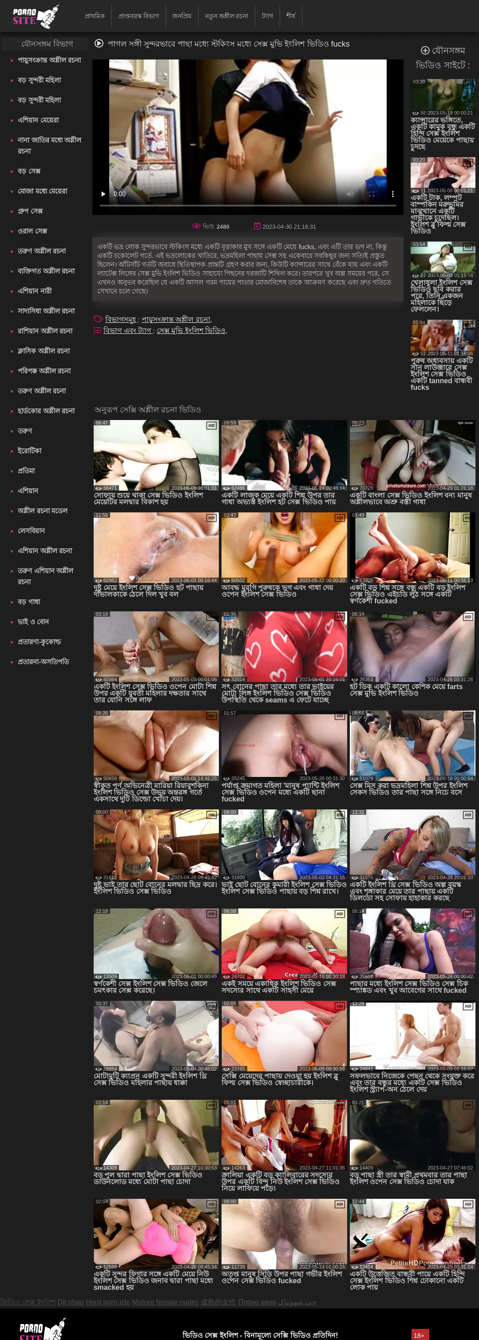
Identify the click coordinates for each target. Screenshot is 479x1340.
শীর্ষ (290, 16)
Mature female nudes (165, 1302)
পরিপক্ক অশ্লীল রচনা (44, 371)
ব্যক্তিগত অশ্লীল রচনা (46, 271)
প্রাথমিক (95, 16)
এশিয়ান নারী (34, 291)
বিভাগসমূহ (121, 319)
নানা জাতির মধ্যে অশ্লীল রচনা (49, 145)
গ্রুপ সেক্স (30, 211)
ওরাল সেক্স (32, 231)
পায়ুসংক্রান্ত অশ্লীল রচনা (49, 60)
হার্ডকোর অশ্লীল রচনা (46, 411)
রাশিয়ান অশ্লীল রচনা (45, 331)
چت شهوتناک (297, 1302)
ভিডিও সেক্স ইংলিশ (27, 1302)
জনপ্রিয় (181, 16)
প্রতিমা (26, 471)
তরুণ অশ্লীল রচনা (41, 251)
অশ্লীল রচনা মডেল (42, 511)
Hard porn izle (108, 1302)
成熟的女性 (218, 1302)
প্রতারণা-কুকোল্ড (39, 642)
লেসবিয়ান (31, 531)
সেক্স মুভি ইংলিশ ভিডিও (191, 330)
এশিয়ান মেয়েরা (38, 120)
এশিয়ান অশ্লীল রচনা (44, 551)
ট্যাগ (267, 16)
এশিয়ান (28, 491)
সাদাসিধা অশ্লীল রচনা (46, 311)
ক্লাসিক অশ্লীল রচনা (43, 351)
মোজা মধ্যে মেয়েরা (42, 191)
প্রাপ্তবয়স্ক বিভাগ (139, 16)
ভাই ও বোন (33, 622)
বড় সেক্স (29, 171)
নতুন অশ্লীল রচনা (227, 16)
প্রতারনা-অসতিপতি (43, 662)
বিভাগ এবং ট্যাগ (128, 330)
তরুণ (25, 431)
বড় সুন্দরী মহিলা (39, 80)
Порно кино (257, 1302)
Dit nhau (70, 1302)
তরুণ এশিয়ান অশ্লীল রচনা (45, 576)
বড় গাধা (29, 602)
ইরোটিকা (29, 451)
